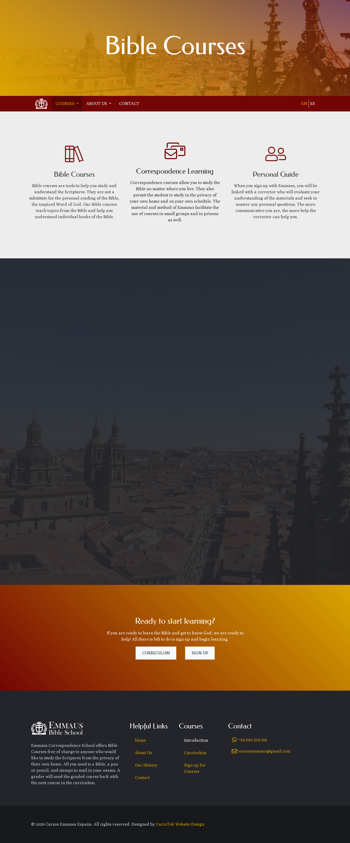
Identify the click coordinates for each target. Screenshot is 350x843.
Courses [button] (65, 103)
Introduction (196, 740)
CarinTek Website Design (180, 824)
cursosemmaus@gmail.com (264, 751)
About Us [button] (97, 103)
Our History (146, 765)
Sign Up (200, 652)
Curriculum (156, 652)
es (312, 103)
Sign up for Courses (195, 768)
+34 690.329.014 (253, 739)
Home (140, 740)
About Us (143, 752)
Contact (129, 103)
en (304, 103)
